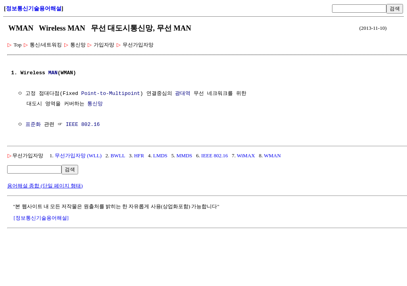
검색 (395, 9)
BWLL (118, 155)
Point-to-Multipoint (110, 93)
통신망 (95, 104)
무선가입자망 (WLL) (78, 155)
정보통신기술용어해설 (33, 9)
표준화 (33, 124)
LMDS (160, 155)
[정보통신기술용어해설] (41, 218)
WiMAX (246, 155)
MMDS (184, 155)
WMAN (272, 155)
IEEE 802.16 (83, 124)
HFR (139, 155)
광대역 (182, 93)
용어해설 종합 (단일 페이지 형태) (45, 186)
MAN (53, 73)
